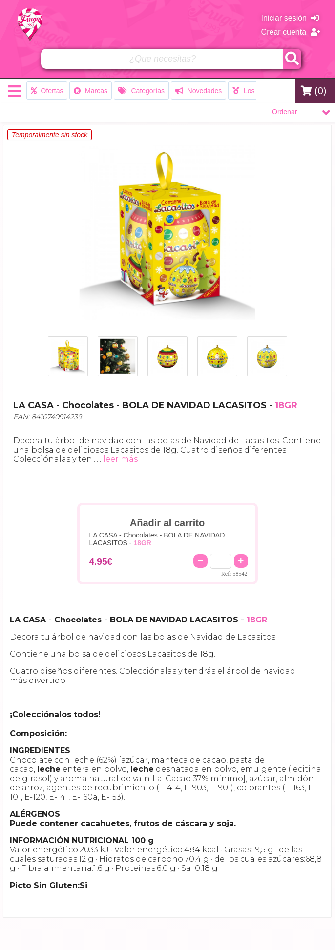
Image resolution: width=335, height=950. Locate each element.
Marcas (90, 91)
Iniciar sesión (290, 18)
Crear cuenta (290, 32)
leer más (120, 459)
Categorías (141, 91)
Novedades (198, 91)
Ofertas (47, 91)
